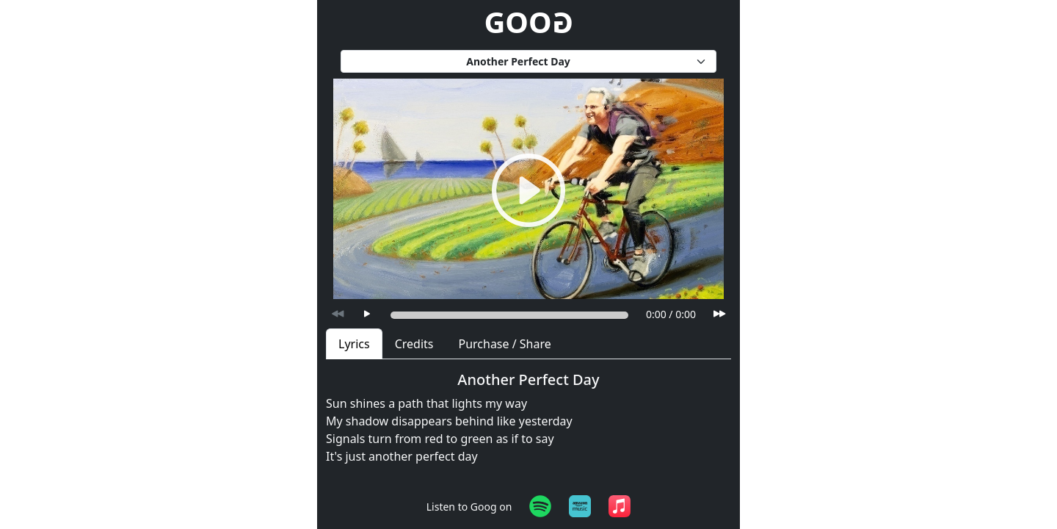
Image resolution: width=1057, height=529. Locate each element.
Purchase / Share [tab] (504, 344)
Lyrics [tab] (354, 344)
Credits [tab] (414, 344)
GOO (528, 21)
